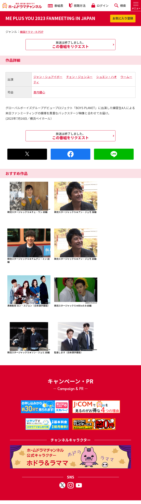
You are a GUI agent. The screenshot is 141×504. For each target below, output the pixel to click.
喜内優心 (39, 92)
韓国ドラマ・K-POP (31, 32)
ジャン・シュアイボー (47, 77)
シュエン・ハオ (106, 77)
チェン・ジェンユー (79, 77)
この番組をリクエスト (70, 44)
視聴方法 (77, 5)
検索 (120, 5)
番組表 (55, 5)
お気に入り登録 (123, 18)
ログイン (99, 5)
